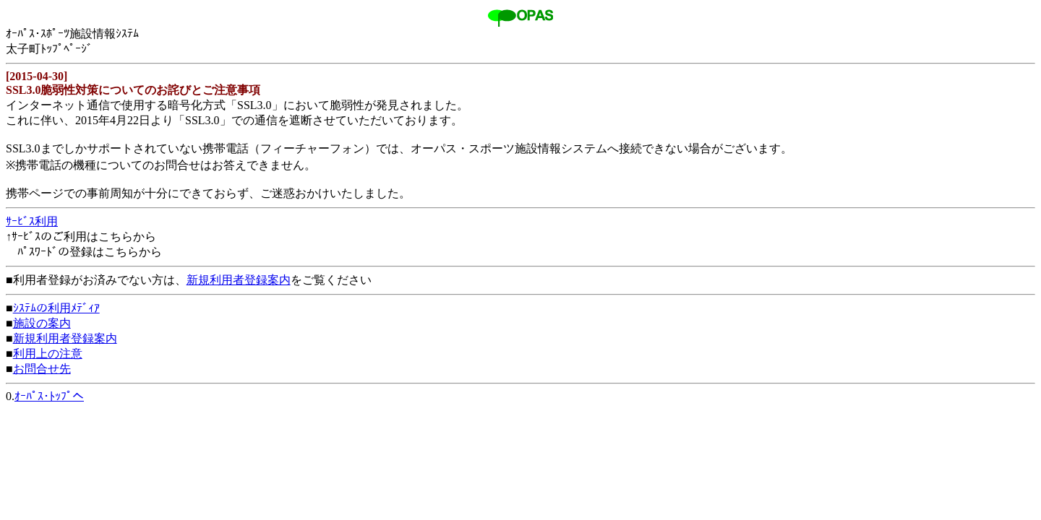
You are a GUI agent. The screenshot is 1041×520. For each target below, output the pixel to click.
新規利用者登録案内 (239, 280)
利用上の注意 (47, 353)
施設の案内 (42, 323)
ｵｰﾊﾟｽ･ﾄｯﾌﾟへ (49, 396)
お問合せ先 (42, 369)
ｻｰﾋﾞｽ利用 (32, 221)
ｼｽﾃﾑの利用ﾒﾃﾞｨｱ (56, 308)
